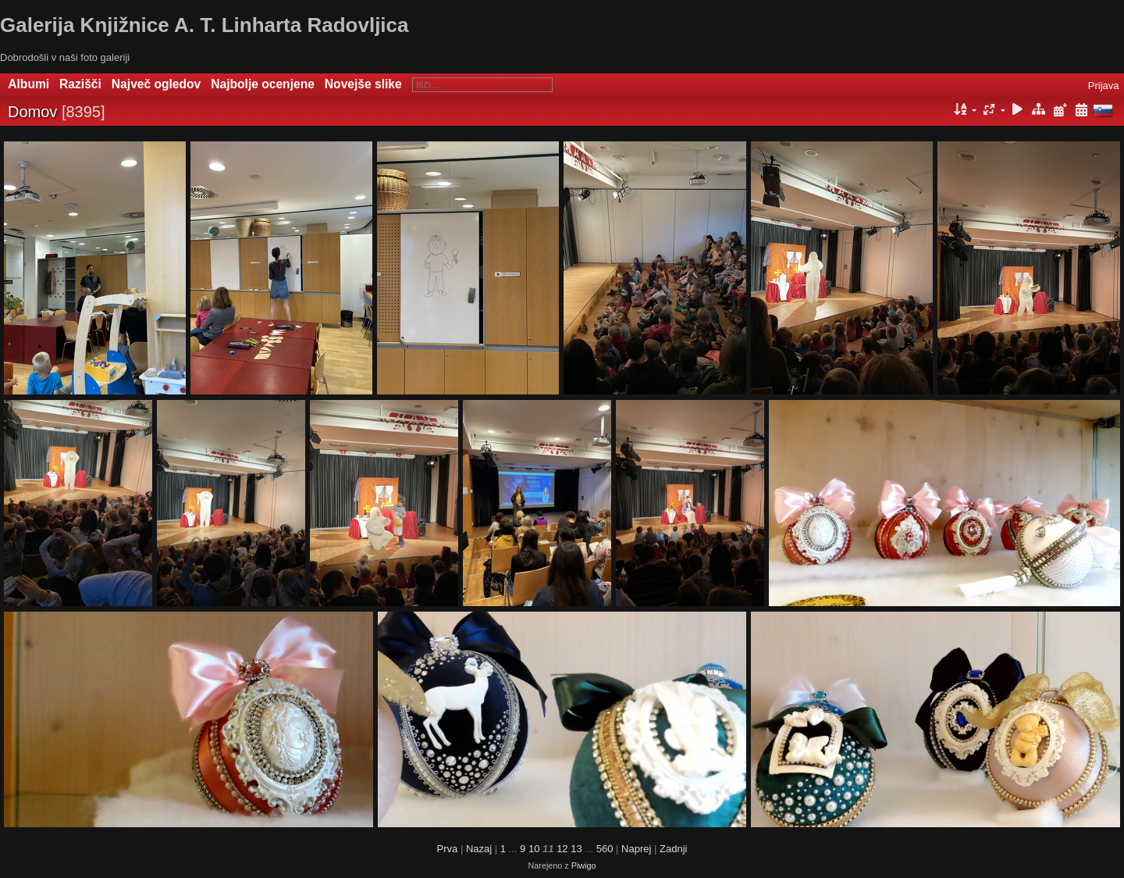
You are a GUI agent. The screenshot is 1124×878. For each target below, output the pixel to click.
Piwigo (583, 865)
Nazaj (479, 849)
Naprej (636, 849)
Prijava (1103, 85)
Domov (32, 111)
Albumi (28, 84)
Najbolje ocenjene (263, 84)
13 (576, 849)
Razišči (80, 84)
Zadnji (673, 849)
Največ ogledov (156, 84)
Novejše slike (363, 84)
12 (562, 849)
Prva (447, 849)
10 (533, 849)
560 (605, 849)
